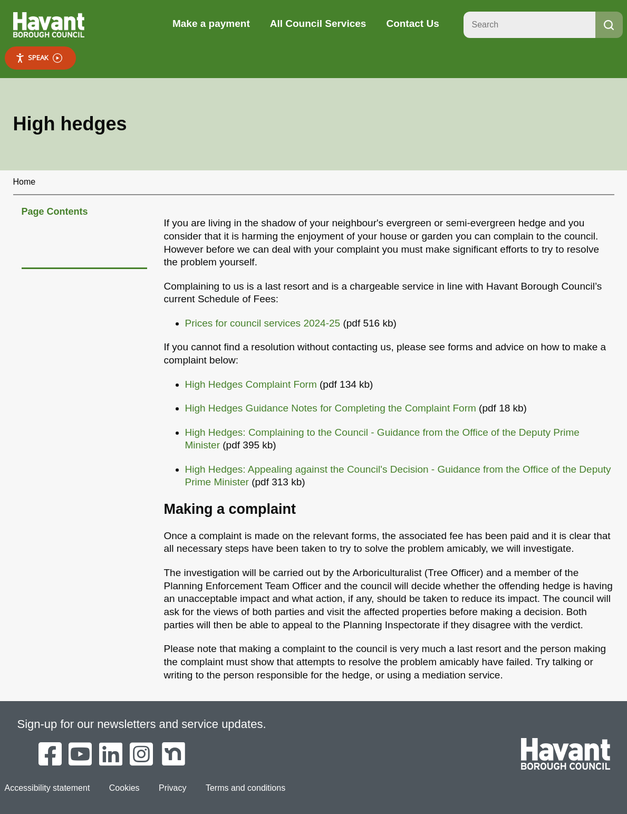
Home (24, 181)
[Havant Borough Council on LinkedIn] (110, 755)
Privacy (172, 787)
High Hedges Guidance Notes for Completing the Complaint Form (330, 408)
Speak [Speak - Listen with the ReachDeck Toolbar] (38, 58)
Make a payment (211, 23)
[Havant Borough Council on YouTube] (80, 755)
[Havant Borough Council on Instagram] (141, 755)
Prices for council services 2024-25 (263, 323)
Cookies (124, 787)
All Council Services (318, 23)
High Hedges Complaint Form (251, 384)
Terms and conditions (245, 787)
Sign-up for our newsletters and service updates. (141, 724)
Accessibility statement (47, 787)
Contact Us (412, 23)
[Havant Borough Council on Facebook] (50, 755)
